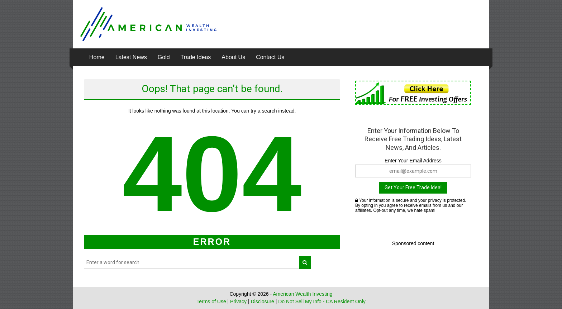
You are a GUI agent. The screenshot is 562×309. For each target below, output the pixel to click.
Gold (164, 57)
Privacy (238, 301)
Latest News (131, 57)
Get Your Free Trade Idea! (413, 187)
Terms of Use (211, 301)
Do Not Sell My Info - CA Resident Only (322, 301)
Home (97, 57)
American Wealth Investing (302, 294)
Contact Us (270, 57)
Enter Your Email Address (413, 160)
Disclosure (262, 301)
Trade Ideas (196, 57)
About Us (233, 57)
